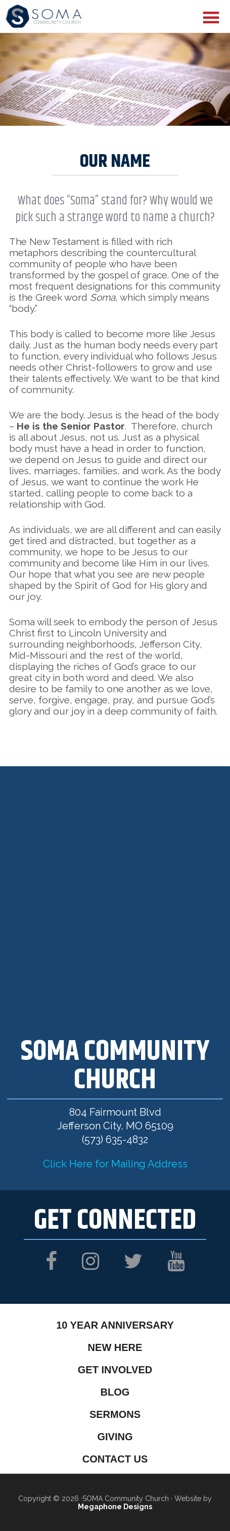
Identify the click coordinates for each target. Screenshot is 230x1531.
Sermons (115, 1414)
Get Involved (115, 1369)
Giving (114, 1436)
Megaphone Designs (115, 1507)
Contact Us (115, 1459)
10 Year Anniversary (115, 1325)
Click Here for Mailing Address (115, 1164)
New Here (115, 1347)
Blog (115, 1392)
